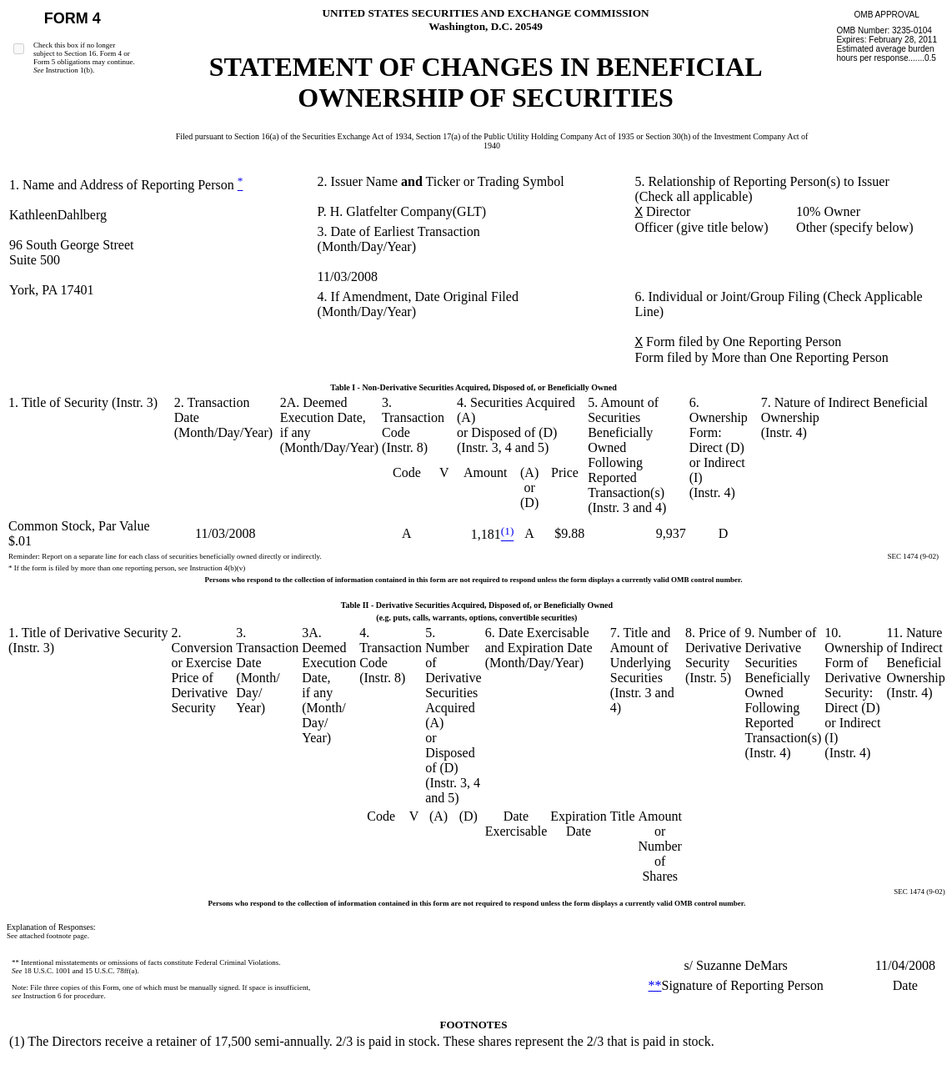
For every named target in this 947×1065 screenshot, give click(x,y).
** (655, 985)
